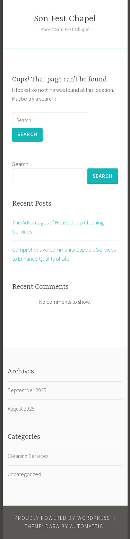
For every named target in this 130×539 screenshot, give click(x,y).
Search (20, 163)
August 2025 (21, 408)
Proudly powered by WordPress (62, 518)
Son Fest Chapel (65, 19)
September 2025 (27, 390)
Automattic (87, 526)
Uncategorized (24, 473)
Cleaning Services (28, 455)
